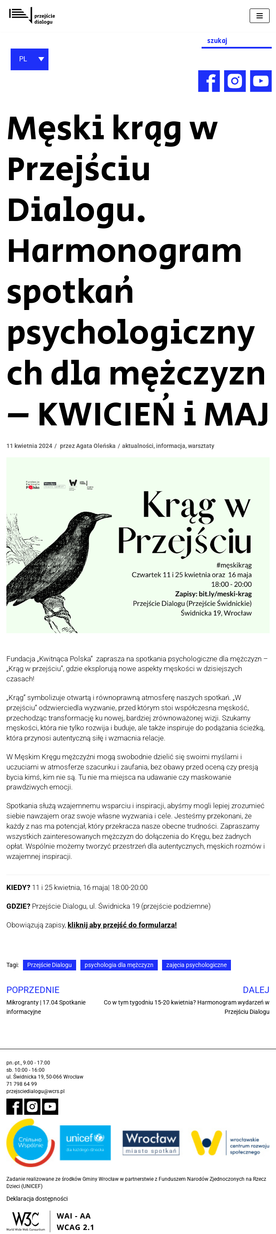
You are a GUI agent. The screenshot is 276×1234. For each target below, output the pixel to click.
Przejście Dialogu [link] (49, 964)
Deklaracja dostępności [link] (37, 1199)
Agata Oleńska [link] (96, 445)
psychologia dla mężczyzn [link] (119, 964)
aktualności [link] (138, 445)
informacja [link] (170, 445)
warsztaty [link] (201, 445)
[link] (31, 16)
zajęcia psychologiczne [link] (196, 964)
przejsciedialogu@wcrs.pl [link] (35, 1091)
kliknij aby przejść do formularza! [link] (122, 925)
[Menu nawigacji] (260, 16)
